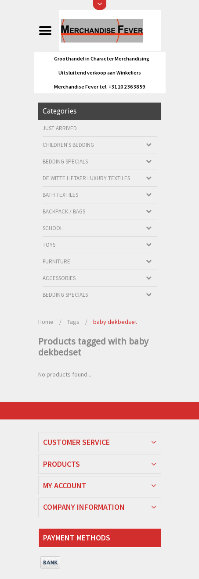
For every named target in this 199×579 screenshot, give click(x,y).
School (53, 228)
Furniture (56, 261)
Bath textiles (60, 195)
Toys (49, 245)
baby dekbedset (115, 322)
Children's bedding (68, 145)
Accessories (59, 278)
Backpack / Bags (64, 211)
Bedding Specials (65, 161)
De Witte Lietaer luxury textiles (86, 178)
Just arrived (60, 128)
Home (46, 322)
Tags (73, 322)
